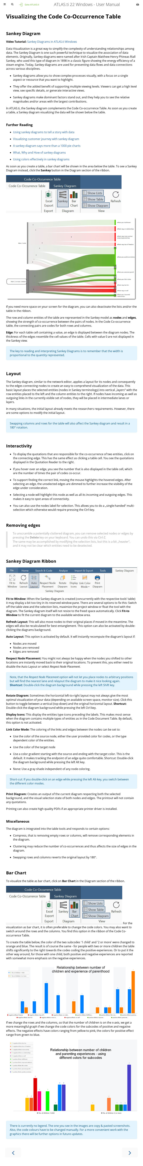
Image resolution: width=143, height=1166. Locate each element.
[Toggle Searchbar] (12, 4)
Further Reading (19, 125)
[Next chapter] (130, 1152)
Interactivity (19, 446)
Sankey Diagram (23, 33)
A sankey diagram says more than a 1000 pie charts (46, 146)
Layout (13, 373)
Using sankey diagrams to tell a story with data (43, 132)
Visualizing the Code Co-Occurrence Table (63, 16)
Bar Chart (16, 873)
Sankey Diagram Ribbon (31, 561)
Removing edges (23, 525)
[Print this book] (137, 4)
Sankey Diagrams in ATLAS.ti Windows (52, 42)
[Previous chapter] (13, 1152)
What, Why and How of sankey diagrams (39, 152)
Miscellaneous (17, 821)
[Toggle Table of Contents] (4, 4)
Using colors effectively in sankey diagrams (41, 159)
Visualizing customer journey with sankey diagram (46, 139)
